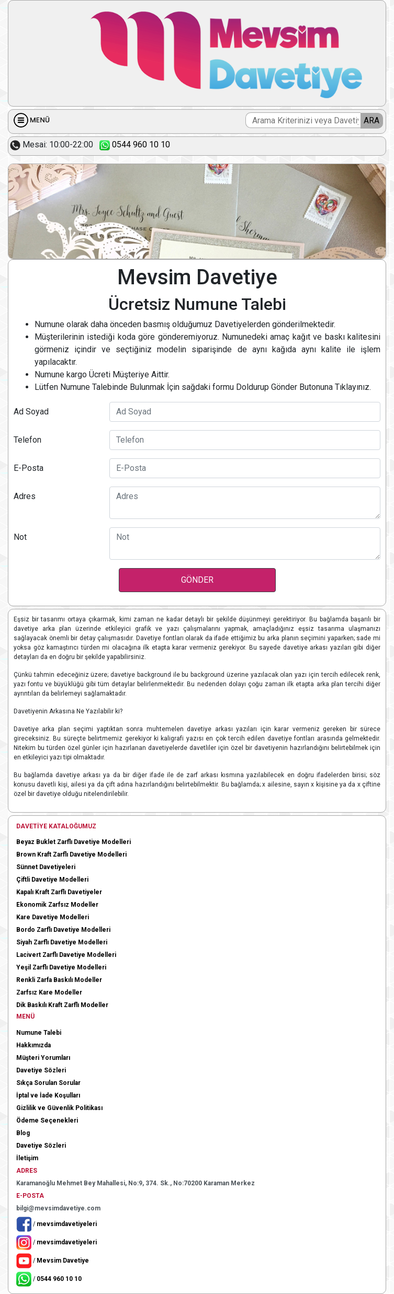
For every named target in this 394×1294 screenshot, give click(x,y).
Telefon (27, 440)
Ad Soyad (31, 412)
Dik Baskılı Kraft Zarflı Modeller (62, 1005)
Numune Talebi (38, 1032)
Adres (25, 496)
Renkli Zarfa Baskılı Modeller (59, 980)
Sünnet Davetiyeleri (45, 867)
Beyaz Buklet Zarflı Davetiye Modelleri (73, 842)
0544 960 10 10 (132, 144)
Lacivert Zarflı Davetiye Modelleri (66, 954)
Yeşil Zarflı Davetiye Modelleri (61, 967)
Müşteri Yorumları (43, 1057)
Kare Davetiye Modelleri (52, 917)
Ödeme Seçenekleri (47, 1120)
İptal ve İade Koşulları (48, 1095)
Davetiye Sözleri (41, 1070)
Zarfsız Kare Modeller (49, 992)
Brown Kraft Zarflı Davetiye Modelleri (71, 854)
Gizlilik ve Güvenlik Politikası (59, 1108)
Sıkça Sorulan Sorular (48, 1083)
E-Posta (28, 468)
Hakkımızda (33, 1045)
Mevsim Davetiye (63, 1260)
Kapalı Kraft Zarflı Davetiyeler (59, 892)
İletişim (27, 1158)
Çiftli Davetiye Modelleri (52, 879)
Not (20, 537)
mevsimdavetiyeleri (67, 1223)
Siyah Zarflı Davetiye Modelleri (61, 942)
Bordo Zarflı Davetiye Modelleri (63, 929)
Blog (23, 1133)
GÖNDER (197, 580)
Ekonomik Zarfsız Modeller (57, 904)
